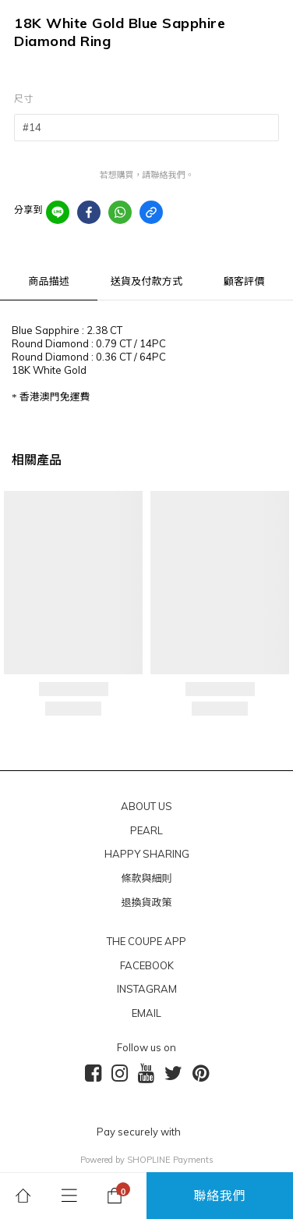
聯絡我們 (220, 1195)
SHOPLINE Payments (170, 1159)
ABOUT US (146, 806)
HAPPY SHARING (146, 854)
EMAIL (146, 1013)
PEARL (146, 830)
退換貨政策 (146, 902)
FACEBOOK (147, 965)
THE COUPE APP (146, 941)
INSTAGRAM (147, 989)
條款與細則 (146, 878)
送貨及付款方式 (146, 281)
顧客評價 (244, 281)
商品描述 (48, 281)
